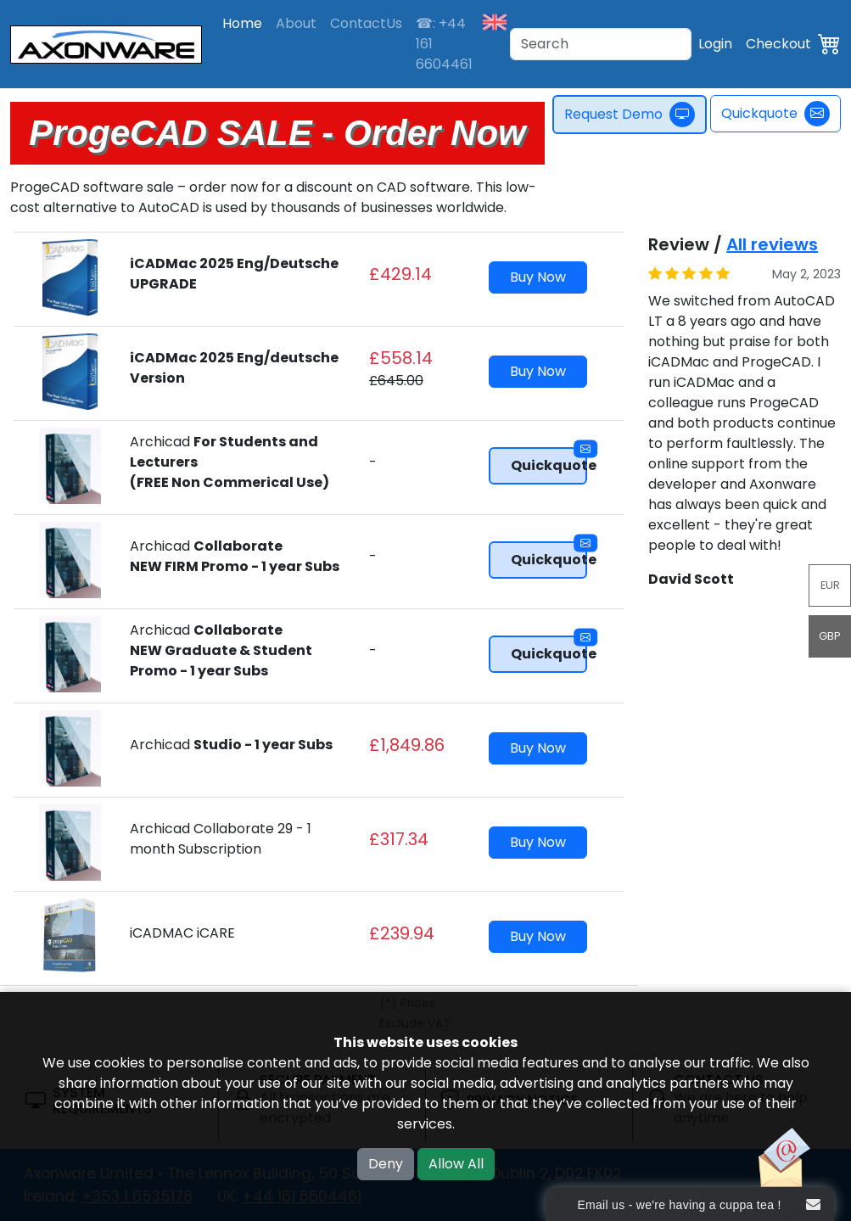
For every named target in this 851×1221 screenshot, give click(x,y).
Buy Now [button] (538, 277)
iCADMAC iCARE (182, 933)
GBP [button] (830, 636)
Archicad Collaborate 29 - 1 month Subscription (220, 839)
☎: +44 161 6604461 (444, 44)
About (296, 23)
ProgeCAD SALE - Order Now (277, 133)
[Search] (600, 44)
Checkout (778, 43)
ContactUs (366, 23)
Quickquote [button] (549, 461)
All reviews (772, 244)
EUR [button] (830, 585)
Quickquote (775, 113)
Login (715, 43)
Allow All (456, 1163)
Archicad (234, 556)
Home (242, 23)
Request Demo (633, 114)
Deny (385, 1163)
